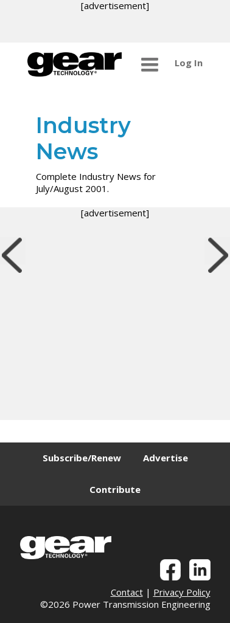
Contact (127, 592)
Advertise (165, 458)
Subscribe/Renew (82, 458)
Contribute (115, 489)
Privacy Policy (182, 592)
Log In (189, 63)
